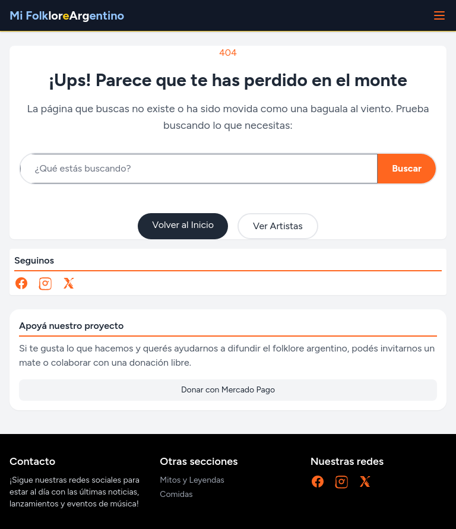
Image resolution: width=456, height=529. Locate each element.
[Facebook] (21, 283)
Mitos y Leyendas (192, 480)
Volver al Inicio (183, 224)
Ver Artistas (278, 226)
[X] (69, 283)
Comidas (176, 494)
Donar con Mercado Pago (228, 390)
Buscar (407, 168)
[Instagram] (45, 283)
